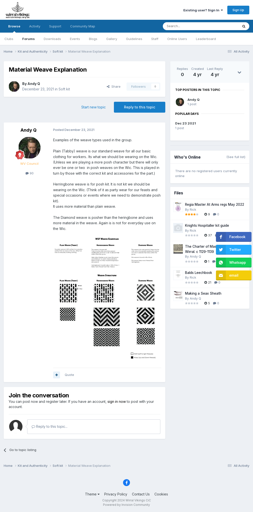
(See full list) (235, 157)
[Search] (188, 26)
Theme (92, 494)
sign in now (116, 401)
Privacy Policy (115, 494)
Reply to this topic (139, 107)
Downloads (52, 39)
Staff (154, 39)
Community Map (82, 26)
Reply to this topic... (49, 426)
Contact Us (141, 494)
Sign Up (238, 10)
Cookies (161, 494)
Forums (28, 39)
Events (75, 39)
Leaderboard (206, 39)
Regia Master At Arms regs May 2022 (214, 204)
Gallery (111, 39)
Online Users (177, 39)
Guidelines (134, 39)
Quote (69, 375)
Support (55, 26)
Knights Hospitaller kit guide (207, 225)
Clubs (8, 39)
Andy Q (33, 84)
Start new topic (93, 107)
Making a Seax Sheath (203, 293)
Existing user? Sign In (203, 10)
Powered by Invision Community (126, 505)
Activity (34, 26)
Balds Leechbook (198, 273)
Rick (193, 209)
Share (114, 86)
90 (29, 173)
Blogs (93, 39)
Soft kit (64, 89)
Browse (14, 28)
